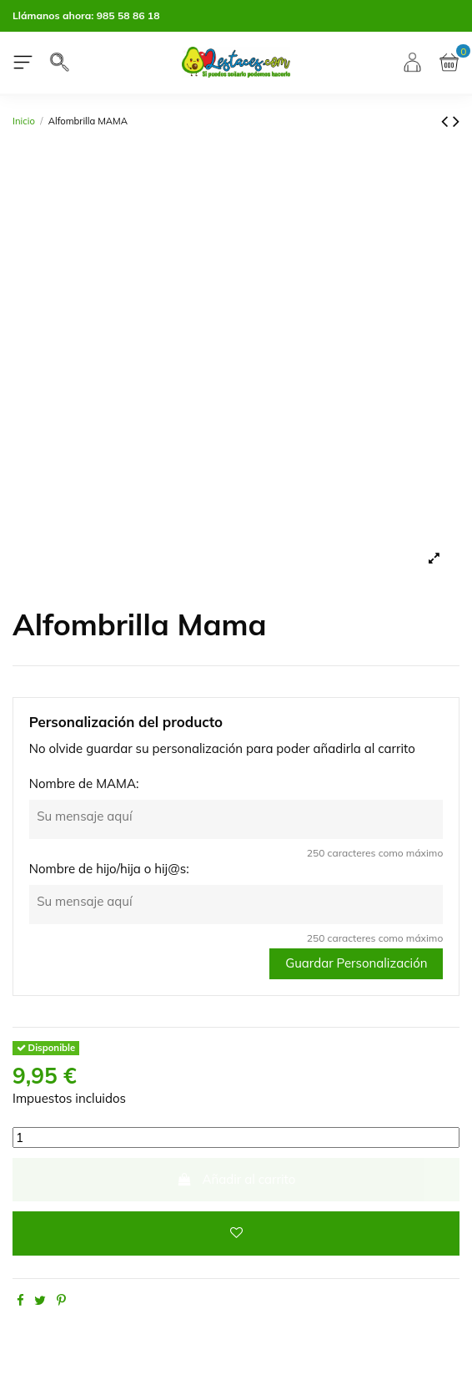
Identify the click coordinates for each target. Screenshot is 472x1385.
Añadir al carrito (236, 1179)
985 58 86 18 (128, 15)
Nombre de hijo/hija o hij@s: (109, 869)
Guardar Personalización (356, 963)
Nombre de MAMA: (84, 783)
